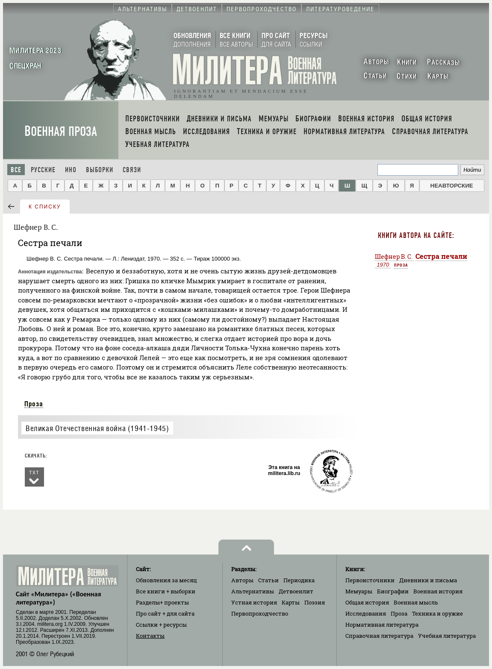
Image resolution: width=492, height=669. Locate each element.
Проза (33, 404)
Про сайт (165, 613)
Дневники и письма (428, 580)
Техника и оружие (437, 613)
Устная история (254, 602)
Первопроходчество (259, 613)
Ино (71, 169)
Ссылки (161, 624)
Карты (291, 602)
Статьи (268, 580)
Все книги (165, 591)
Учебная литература (447, 636)
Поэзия (314, 602)
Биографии (393, 591)
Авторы (242, 580)
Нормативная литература (381, 624)
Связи (132, 169)
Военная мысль (416, 602)
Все (16, 169)
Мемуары (358, 591)
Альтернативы (252, 591)
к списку (45, 207)
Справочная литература (379, 636)
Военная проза (60, 131)
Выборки (99, 169)
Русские (43, 169)
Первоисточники (370, 580)
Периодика (299, 580)
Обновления (166, 580)
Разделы (162, 602)
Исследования (365, 613)
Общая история (367, 602)
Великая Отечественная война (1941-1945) (97, 428)
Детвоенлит (296, 591)
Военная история (438, 591)
